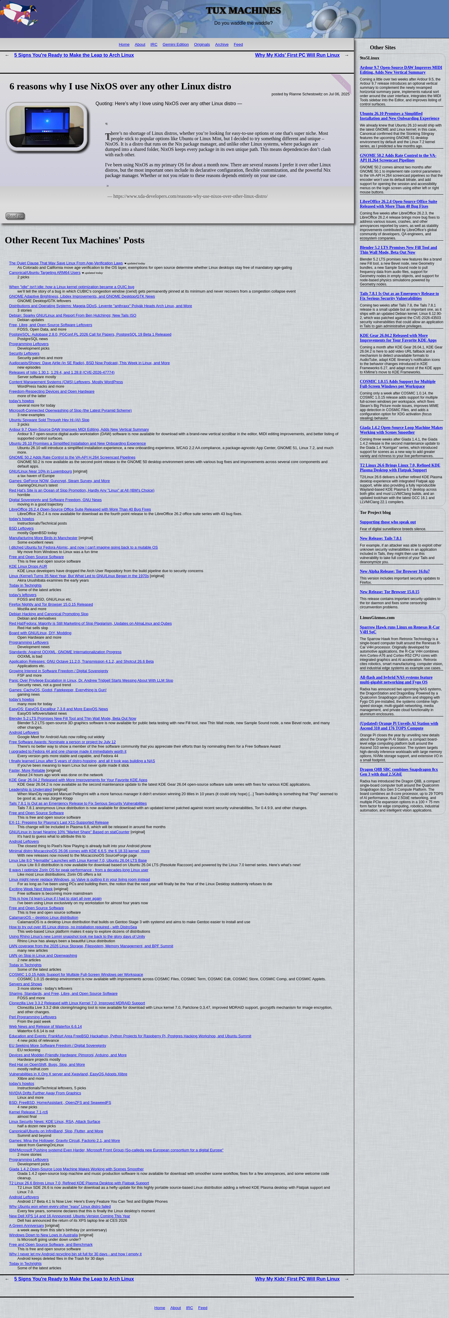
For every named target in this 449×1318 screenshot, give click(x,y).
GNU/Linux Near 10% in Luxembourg (40, 471)
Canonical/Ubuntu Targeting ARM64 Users (45, 272)
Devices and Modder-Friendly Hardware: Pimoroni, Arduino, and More (68, 1055)
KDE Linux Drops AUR (28, 566)
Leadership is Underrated (30, 789)
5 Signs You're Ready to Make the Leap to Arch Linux (74, 55)
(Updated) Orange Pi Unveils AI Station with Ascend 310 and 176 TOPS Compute (399, 725)
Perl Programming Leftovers (32, 1017)
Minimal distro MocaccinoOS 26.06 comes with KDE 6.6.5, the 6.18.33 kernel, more (79, 851)
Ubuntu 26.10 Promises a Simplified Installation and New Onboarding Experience (399, 116)
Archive (222, 44)
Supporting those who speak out (388, 522)
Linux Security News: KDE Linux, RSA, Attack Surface (54, 1121)
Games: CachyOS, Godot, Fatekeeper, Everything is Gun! (58, 690)
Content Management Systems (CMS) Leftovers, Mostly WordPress (66, 382)
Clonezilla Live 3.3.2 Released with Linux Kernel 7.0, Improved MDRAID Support (77, 1003)
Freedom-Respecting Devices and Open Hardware (51, 391)
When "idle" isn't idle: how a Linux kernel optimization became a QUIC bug (71, 287)
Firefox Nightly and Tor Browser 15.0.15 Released (51, 604)
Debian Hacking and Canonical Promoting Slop (49, 614)
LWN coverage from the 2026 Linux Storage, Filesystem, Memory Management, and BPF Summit (91, 946)
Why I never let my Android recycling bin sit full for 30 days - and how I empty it (75, 1254)
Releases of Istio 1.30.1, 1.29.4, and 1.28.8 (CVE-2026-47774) (62, 372)
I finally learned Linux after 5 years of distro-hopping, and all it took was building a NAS (82, 761)
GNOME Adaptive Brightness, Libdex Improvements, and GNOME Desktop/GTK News (82, 296)
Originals (202, 44)
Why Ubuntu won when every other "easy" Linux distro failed (60, 1206)
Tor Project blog (375, 512)
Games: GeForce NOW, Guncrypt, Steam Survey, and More (59, 481)
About (140, 44)
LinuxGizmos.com (377, 617)
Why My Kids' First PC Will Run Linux (297, 55)
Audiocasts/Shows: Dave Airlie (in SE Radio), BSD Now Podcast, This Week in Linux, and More (89, 363)
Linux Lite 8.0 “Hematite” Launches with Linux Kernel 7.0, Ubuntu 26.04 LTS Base (78, 860)
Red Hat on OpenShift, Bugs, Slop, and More (47, 1064)
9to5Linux (369, 58)
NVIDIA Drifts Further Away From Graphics (45, 1093)
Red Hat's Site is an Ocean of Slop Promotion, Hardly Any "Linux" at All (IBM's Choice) (82, 490)
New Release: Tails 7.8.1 (381, 538)
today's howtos (21, 401)
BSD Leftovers (21, 528)
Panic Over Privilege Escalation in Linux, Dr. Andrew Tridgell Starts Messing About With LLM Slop (91, 680)
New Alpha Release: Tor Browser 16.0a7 (395, 571)
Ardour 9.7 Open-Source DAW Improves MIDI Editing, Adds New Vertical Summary (401, 70)
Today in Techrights (25, 585)
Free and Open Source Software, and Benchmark (51, 1244)
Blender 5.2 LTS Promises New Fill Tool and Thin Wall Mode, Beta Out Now (398, 250)
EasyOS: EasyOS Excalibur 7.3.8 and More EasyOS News (58, 709)
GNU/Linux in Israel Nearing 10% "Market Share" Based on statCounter (69, 832)
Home (124, 44)
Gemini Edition (176, 44)
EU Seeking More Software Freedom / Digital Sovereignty (57, 1045)
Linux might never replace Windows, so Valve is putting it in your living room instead (79, 879)
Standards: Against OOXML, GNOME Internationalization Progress (65, 652)
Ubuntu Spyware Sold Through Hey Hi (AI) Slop (49, 420)
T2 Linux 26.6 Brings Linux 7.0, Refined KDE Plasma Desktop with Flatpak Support (400, 467)
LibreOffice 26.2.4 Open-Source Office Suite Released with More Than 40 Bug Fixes (398, 204)
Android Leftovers (24, 732)
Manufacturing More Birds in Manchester (43, 538)
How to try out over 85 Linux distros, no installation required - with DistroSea (73, 927)
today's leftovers (23, 595)
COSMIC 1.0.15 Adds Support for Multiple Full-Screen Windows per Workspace (398, 384)
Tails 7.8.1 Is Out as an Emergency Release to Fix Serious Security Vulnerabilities (399, 296)
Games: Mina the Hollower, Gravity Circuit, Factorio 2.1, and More (64, 1140)
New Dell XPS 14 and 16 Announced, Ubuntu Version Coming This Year (69, 1216)
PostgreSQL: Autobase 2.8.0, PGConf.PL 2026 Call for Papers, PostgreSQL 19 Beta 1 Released (90, 334)
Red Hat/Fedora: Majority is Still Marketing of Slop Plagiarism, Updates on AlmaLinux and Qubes (90, 623)
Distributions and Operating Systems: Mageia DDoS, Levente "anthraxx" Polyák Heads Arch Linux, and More (100, 306)
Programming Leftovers (29, 344)
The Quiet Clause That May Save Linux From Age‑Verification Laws (66, 263)
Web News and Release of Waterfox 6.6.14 (45, 1026)
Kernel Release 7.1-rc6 (28, 1112)
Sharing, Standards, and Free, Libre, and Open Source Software (63, 993)
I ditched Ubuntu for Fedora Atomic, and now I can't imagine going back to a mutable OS (83, 547)
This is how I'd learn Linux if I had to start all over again (55, 898)
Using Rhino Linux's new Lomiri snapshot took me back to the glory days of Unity (77, 936)
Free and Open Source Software (36, 557)
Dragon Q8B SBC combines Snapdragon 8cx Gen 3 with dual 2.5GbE (399, 771)
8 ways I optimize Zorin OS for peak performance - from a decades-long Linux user (79, 870)
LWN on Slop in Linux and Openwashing (43, 955)
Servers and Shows (25, 984)
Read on (15, 215)
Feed (238, 44)
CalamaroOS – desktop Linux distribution (43, 917)
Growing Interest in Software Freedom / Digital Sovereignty (58, 671)
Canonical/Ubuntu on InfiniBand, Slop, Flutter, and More (56, 1131)
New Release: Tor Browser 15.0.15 (389, 592)
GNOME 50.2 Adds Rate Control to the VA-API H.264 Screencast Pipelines (398, 157)
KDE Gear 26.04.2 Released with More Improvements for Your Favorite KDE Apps (398, 337)
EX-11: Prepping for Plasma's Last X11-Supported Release (59, 822)
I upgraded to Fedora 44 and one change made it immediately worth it (68, 751)
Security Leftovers (24, 353)
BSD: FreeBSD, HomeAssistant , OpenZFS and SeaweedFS (60, 1102)
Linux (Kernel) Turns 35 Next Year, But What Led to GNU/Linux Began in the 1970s (79, 576)
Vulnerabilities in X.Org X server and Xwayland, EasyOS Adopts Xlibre (68, 1074)
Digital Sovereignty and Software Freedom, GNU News (55, 500)
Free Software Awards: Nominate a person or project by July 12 (62, 742)
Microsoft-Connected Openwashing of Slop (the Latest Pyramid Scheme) (70, 410)
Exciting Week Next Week (31, 889)
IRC (153, 44)
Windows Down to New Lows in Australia (43, 1235)
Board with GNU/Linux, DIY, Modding (40, 633)
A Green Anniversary (26, 1225)
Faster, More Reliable (27, 770)
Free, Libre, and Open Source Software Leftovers (50, 325)
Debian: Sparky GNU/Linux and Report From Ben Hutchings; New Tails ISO (72, 315)
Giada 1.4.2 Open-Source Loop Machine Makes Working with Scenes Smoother (401, 430)
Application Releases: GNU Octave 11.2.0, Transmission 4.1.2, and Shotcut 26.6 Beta (81, 661)
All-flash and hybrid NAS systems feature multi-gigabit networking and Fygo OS (396, 679)
